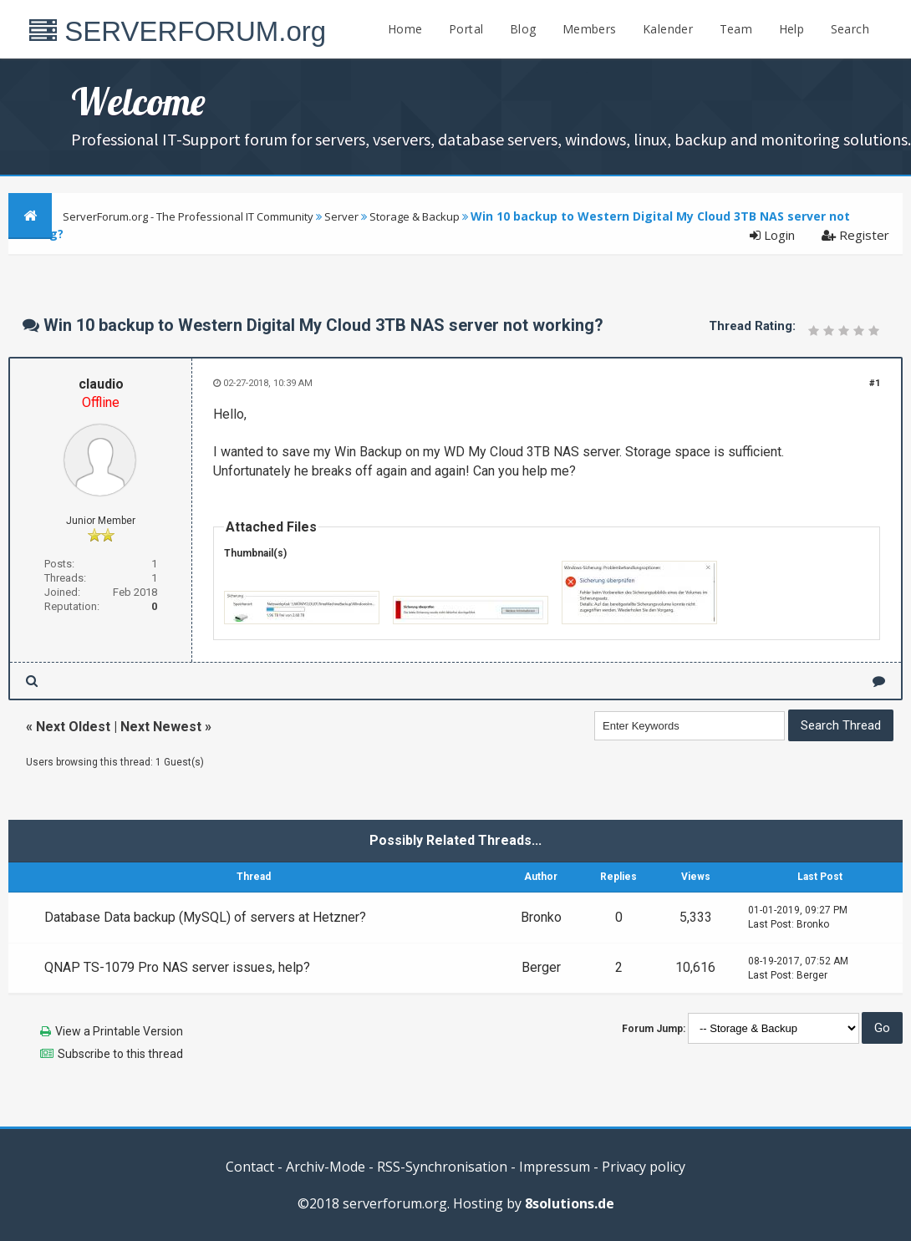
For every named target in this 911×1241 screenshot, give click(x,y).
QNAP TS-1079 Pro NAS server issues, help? (177, 967)
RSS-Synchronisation (442, 1166)
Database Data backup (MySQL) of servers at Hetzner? (205, 917)
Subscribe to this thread (120, 1053)
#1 (874, 383)
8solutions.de (569, 1203)
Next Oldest (73, 727)
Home (405, 29)
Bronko (541, 917)
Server (341, 216)
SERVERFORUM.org (177, 31)
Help (792, 29)
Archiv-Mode (325, 1166)
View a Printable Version (119, 1031)
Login (772, 234)
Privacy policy (643, 1166)
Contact (250, 1166)
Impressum (554, 1166)
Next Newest (160, 727)
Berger (541, 967)
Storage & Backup (414, 216)
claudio (101, 384)
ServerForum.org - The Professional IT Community (188, 216)
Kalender (668, 29)
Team (736, 29)
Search (850, 29)
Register (855, 234)
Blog (523, 29)
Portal (466, 29)
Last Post (769, 924)
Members (589, 29)
